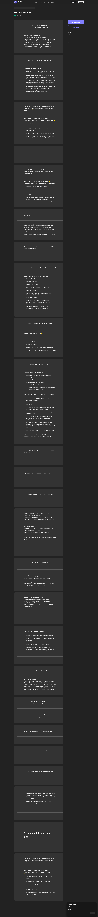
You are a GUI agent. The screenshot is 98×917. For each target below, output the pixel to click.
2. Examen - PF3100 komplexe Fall (24, 8)
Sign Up (81, 2)
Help (58, 2)
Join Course (76, 22)
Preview (76, 27)
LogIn (73, 2)
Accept (92, 912)
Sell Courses (51, 2)
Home (35, 2)
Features (42, 2)
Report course (72, 45)
